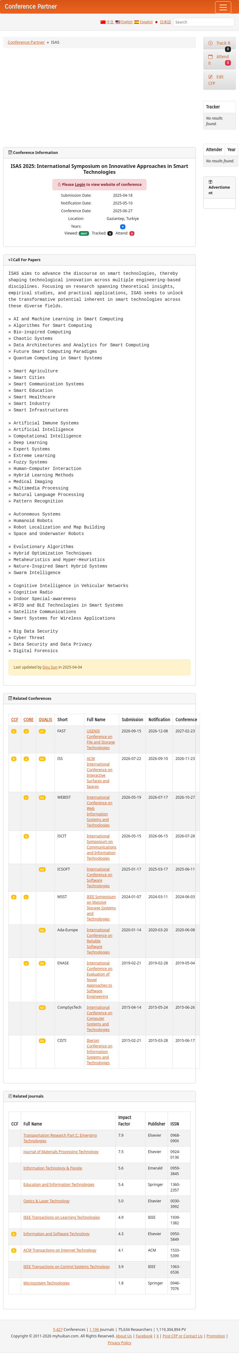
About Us (124, 1336)
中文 (110, 22)
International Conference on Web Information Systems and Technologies (99, 811)
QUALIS (45, 719)
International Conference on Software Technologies (99, 878)
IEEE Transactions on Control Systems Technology (67, 1266)
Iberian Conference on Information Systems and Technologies (99, 1051)
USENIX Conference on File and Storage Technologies (101, 739)
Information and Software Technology (57, 1233)
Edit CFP (215, 80)
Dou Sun (50, 667)
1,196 (94, 1329)
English (127, 22)
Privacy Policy (119, 1342)
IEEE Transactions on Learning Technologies (62, 1217)
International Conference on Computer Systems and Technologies (99, 1018)
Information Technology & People (53, 1168)
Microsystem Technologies (47, 1283)
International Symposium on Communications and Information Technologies (102, 847)
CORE (29, 719)
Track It (219, 45)
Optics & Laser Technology (47, 1201)
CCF (14, 719)
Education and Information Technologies (59, 1184)
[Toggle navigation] (223, 7)
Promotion (215, 1336)
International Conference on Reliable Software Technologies (99, 941)
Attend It (219, 60)
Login (80, 184)
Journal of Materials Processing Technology (61, 1151)
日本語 (165, 22)
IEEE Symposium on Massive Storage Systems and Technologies (101, 908)
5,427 (58, 1329)
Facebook (144, 1336)
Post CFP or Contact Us (182, 1336)
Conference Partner (26, 42)
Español (146, 22)
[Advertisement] (99, 97)
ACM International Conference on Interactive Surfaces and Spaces (99, 772)
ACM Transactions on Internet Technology (60, 1250)
